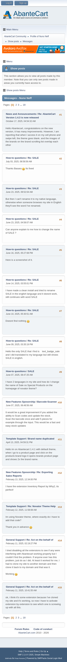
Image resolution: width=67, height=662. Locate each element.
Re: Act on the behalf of (40, 539)
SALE (31, 371)
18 (24, 104)
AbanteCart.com (26, 632)
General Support (15, 539)
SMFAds (8, 658)
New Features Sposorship (21, 401)
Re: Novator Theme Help (42, 506)
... (21, 104)
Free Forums (20, 658)
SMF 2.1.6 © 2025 (25, 655)
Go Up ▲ (44, 651)
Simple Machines (42, 655)
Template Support (16, 438)
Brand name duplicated (41, 438)
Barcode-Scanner (47, 401)
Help (21, 651)
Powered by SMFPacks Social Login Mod (44, 658)
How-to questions (16, 158)
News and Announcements (21, 114)
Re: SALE (33, 158)
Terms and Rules (31, 651)
